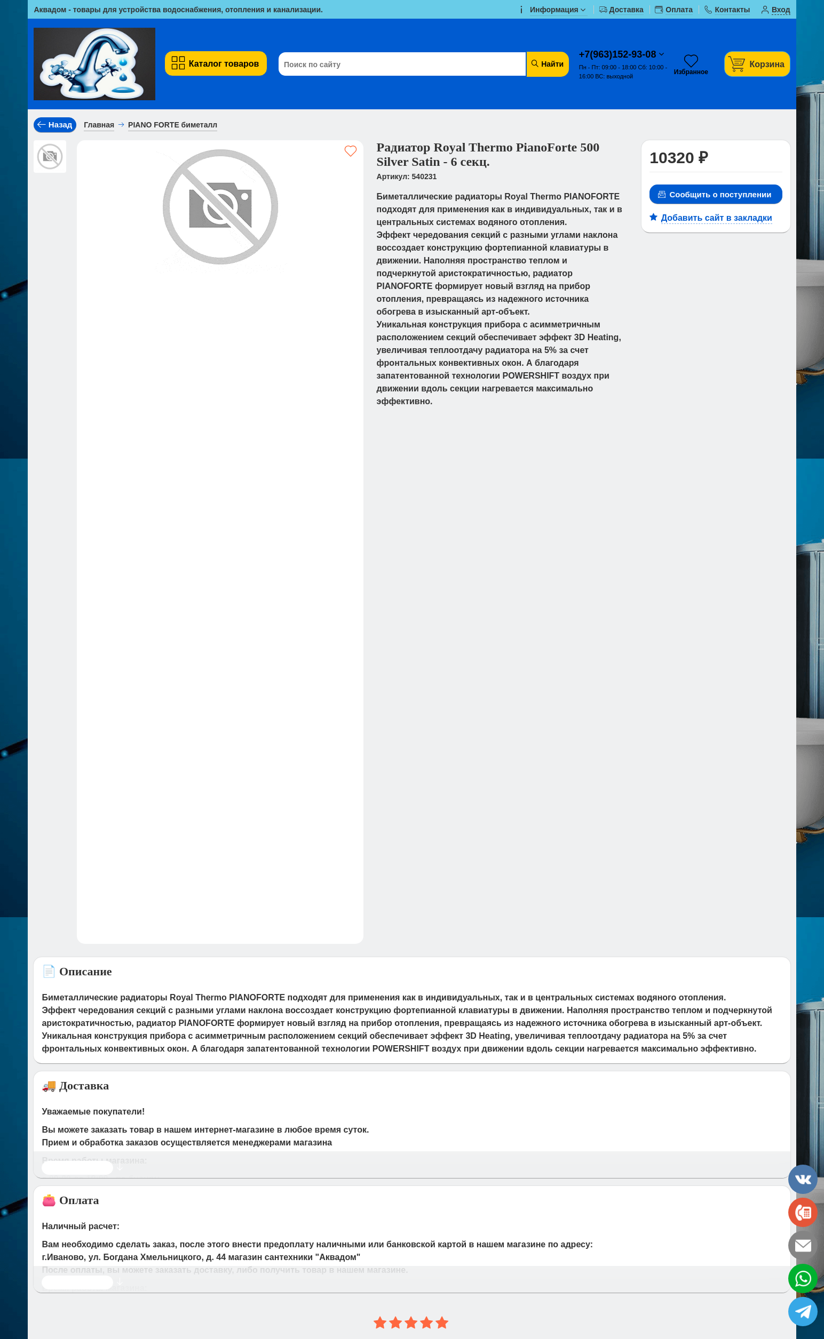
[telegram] (803, 1311)
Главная (99, 125)
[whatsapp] (803, 1278)
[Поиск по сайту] (399, 64)
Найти (547, 64)
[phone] (803, 1212)
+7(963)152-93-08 (619, 54)
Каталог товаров (214, 63)
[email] (803, 1245)
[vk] (803, 1179)
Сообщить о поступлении (714, 194)
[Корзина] (757, 63)
